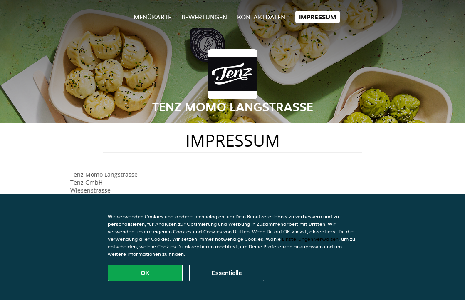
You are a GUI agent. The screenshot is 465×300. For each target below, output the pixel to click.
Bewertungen (204, 16)
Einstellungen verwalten (310, 239)
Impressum (317, 16)
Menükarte (152, 16)
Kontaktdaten (261, 16)
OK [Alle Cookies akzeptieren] (145, 273)
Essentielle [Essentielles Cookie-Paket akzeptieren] (226, 273)
